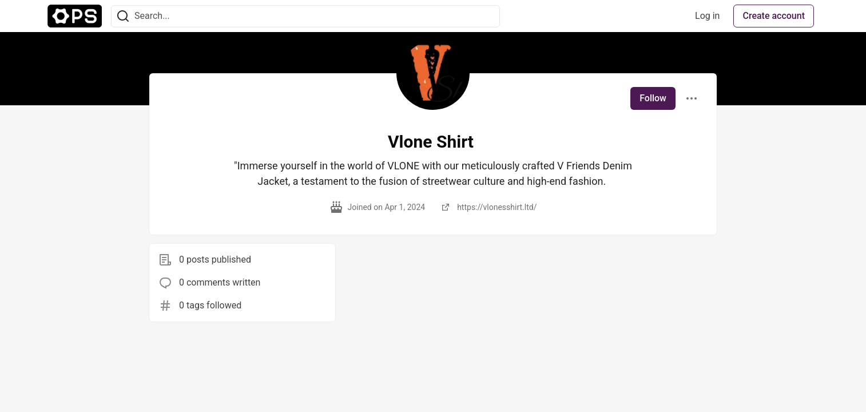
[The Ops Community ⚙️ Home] (74, 16)
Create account (773, 15)
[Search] (123, 16)
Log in (707, 15)
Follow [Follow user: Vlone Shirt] (652, 98)
